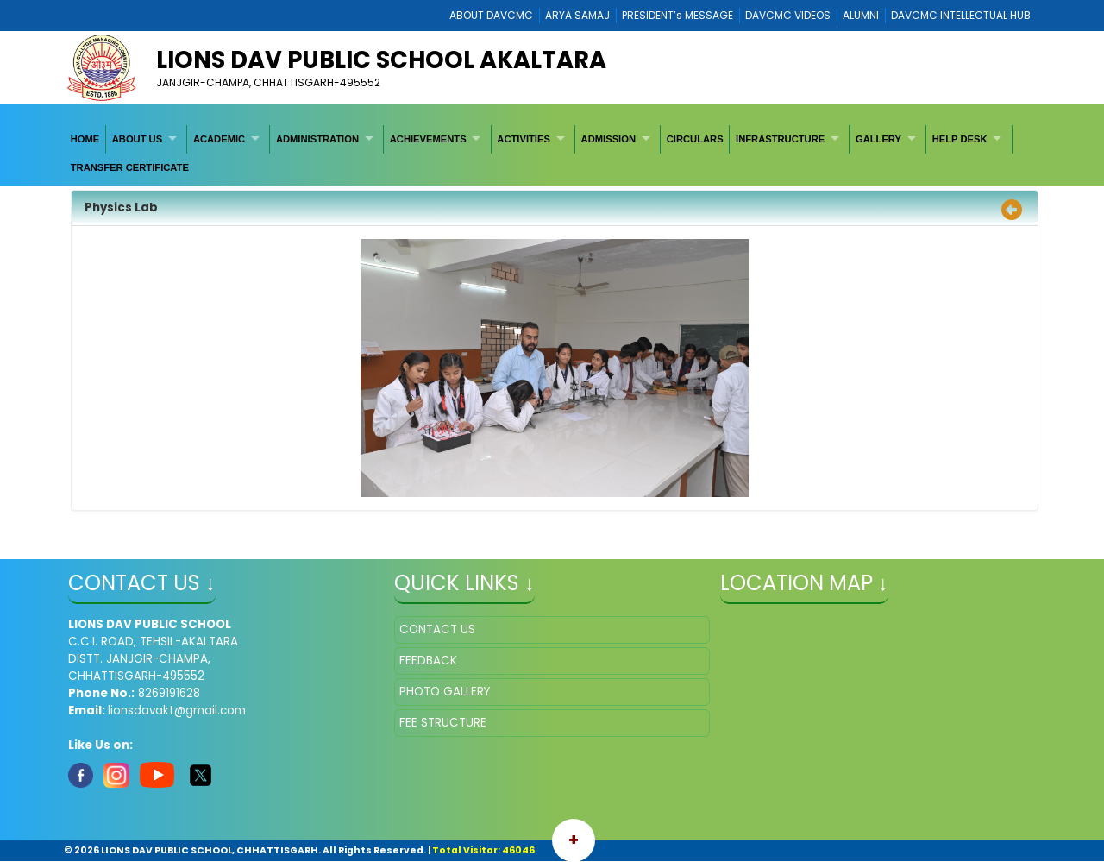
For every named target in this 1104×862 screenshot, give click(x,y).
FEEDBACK (428, 660)
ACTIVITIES (523, 139)
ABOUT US (137, 139)
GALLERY (878, 139)
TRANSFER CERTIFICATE (130, 167)
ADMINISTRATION (317, 139)
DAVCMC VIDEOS (788, 15)
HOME (85, 139)
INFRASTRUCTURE (780, 139)
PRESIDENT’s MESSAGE (677, 15)
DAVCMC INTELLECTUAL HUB (961, 15)
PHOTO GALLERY (444, 691)
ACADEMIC (219, 139)
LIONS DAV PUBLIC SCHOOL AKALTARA (381, 60)
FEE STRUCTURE (442, 722)
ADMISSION (608, 139)
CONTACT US (437, 629)
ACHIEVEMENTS (428, 139)
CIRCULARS (695, 139)
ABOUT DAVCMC (491, 15)
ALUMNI (861, 15)
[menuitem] (85, 139)
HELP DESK (960, 139)
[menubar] (552, 153)
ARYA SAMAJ (577, 15)
